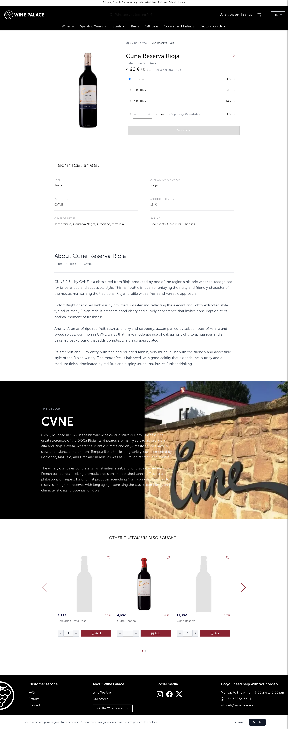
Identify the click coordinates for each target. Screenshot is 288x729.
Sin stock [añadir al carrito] (183, 130)
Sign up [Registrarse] (247, 14)
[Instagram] (160, 694)
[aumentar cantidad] (149, 114)
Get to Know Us (213, 26)
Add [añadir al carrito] (96, 633)
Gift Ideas (151, 26)
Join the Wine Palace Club (112, 708)
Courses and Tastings (179, 26)
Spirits (119, 26)
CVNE (58, 204)
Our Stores (100, 699)
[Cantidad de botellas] (141, 114)
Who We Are (102, 692)
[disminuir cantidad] (135, 114)
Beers (135, 26)
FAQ (31, 692)
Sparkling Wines (93, 26)
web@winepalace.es (240, 705)
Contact (34, 705)
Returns (33, 699)
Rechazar (238, 722)
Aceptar (257, 722)
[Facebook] (169, 694)
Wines (68, 26)
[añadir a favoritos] (233, 55)
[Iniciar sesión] (230, 15)
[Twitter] (179, 694)
